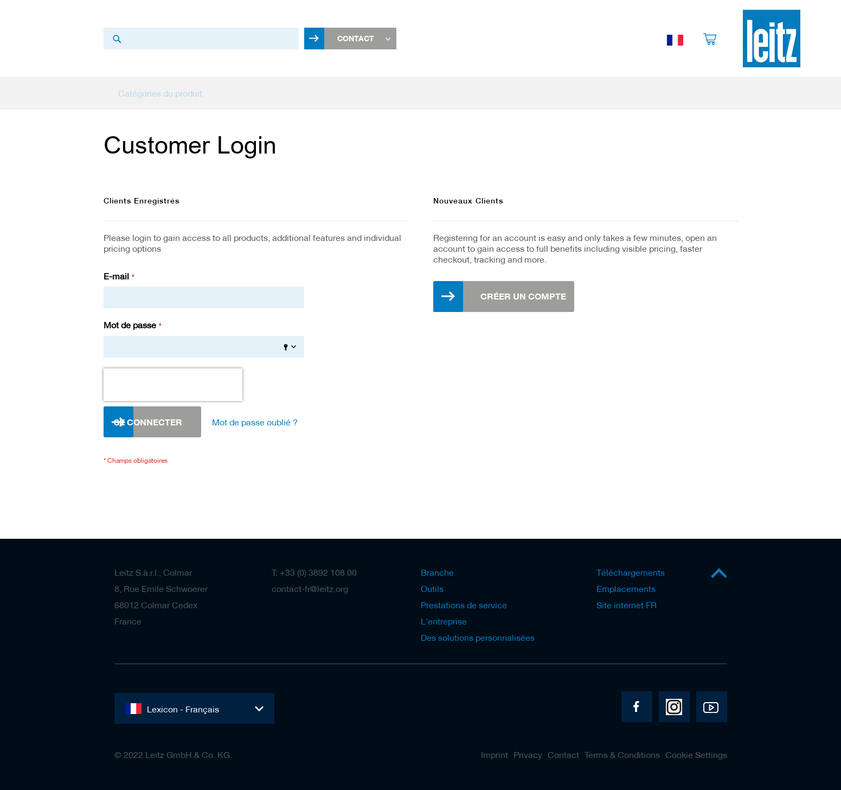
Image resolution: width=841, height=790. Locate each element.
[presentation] (173, 387)
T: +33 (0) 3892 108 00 (314, 572)
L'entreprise (444, 621)
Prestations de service (464, 605)
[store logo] (771, 39)
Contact (563, 755)
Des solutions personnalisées (478, 637)
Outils (432, 589)
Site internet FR (626, 605)
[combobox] (201, 39)
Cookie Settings (696, 755)
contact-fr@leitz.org (310, 589)
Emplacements (626, 589)
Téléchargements (630, 572)
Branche (437, 572)
